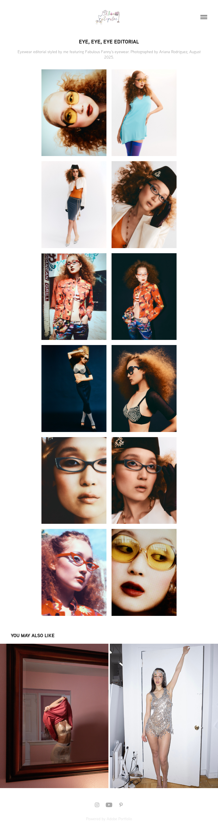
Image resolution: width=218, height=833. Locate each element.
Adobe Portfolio (119, 818)
